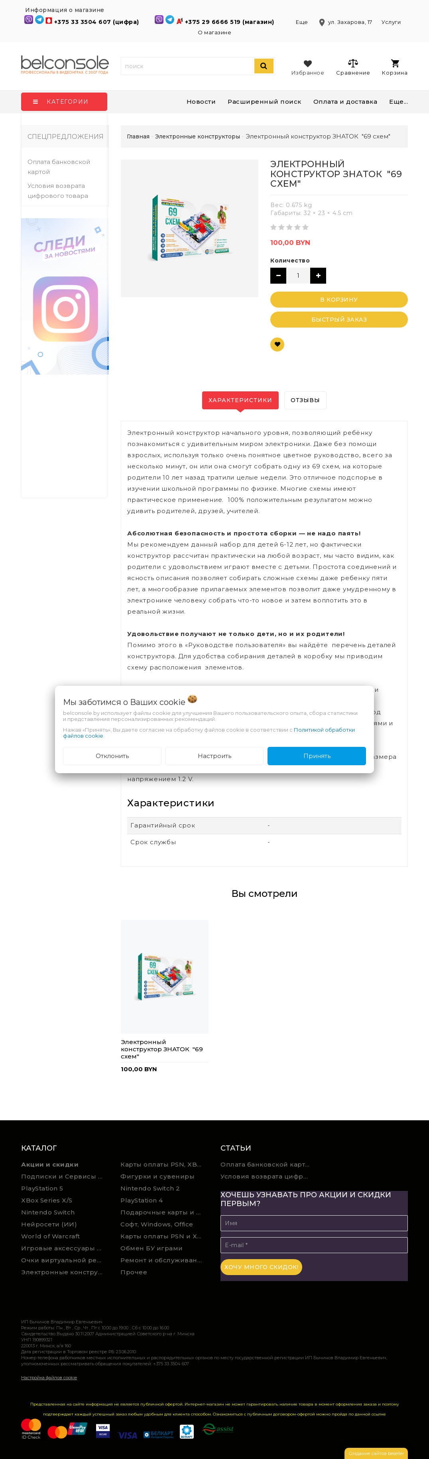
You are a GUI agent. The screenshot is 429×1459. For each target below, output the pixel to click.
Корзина (395, 67)
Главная (138, 136)
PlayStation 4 (141, 1200)
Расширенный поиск (264, 101)
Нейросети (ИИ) (49, 1224)
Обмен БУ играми (151, 1248)
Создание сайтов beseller (376, 1453)
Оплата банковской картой (59, 167)
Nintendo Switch (48, 1212)
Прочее (133, 1272)
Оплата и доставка (345, 101)
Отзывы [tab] (305, 400)
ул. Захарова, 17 (345, 22)
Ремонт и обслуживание (163, 1260)
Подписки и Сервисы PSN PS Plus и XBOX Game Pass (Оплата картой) (65, 1176)
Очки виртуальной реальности (65, 1260)
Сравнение (353, 67)
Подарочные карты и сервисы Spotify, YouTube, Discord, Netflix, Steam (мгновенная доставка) (164, 1212)
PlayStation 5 (42, 1188)
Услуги (391, 22)
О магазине (214, 32)
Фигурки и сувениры (157, 1176)
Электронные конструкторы (65, 1272)
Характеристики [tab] (240, 400)
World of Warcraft (50, 1236)
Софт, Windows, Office (156, 1224)
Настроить (214, 756)
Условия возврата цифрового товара (58, 190)
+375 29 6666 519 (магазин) (230, 22)
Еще (302, 22)
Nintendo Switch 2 (150, 1188)
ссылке (379, 1414)
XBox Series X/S (47, 1200)
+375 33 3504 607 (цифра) (97, 22)
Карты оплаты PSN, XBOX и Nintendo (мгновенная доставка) (164, 1164)
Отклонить (112, 756)
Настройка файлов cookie (49, 1377)
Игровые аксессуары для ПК (65, 1248)
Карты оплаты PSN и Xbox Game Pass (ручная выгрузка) (164, 1236)
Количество (290, 260)
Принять (317, 756)
